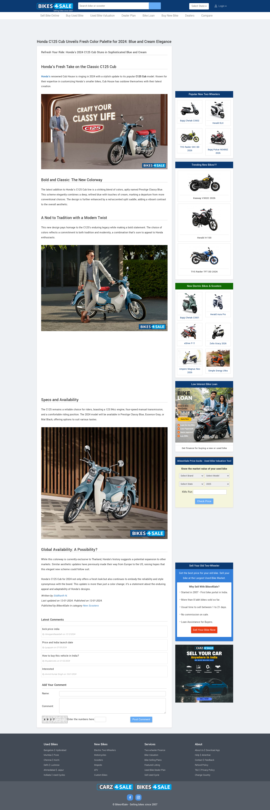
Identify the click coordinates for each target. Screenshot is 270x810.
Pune (56, 755)
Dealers (189, 16)
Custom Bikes (100, 775)
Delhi (46, 765)
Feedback (209, 760)
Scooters (98, 760)
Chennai (48, 760)
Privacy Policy (208, 770)
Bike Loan (149, 16)
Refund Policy (201, 765)
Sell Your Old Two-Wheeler (204, 566)
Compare (206, 16)
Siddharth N (60, 596)
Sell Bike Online (49, 16)
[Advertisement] (135, 29)
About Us (199, 750)
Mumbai (48, 755)
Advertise (206, 755)
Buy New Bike (170, 16)
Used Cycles (59, 775)
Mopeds (98, 765)
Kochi (56, 760)
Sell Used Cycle (151, 775)
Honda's (45, 76)
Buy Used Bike (74, 16)
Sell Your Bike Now (204, 630)
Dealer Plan (129, 16)
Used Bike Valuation (102, 16)
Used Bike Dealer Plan (154, 770)
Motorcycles (100, 755)
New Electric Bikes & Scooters (204, 286)
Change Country (202, 775)
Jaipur (61, 770)
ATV (96, 770)
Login (221, 6)
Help (197, 755)
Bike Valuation (151, 755)
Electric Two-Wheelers (105, 750)
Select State (199, 6)
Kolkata (47, 775)
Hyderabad (61, 750)
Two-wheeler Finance (154, 750)
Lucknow (55, 765)
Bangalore (49, 750)
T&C (197, 770)
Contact (198, 760)
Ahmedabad (49, 770)
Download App (213, 750)
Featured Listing (152, 765)
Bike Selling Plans (153, 760)
